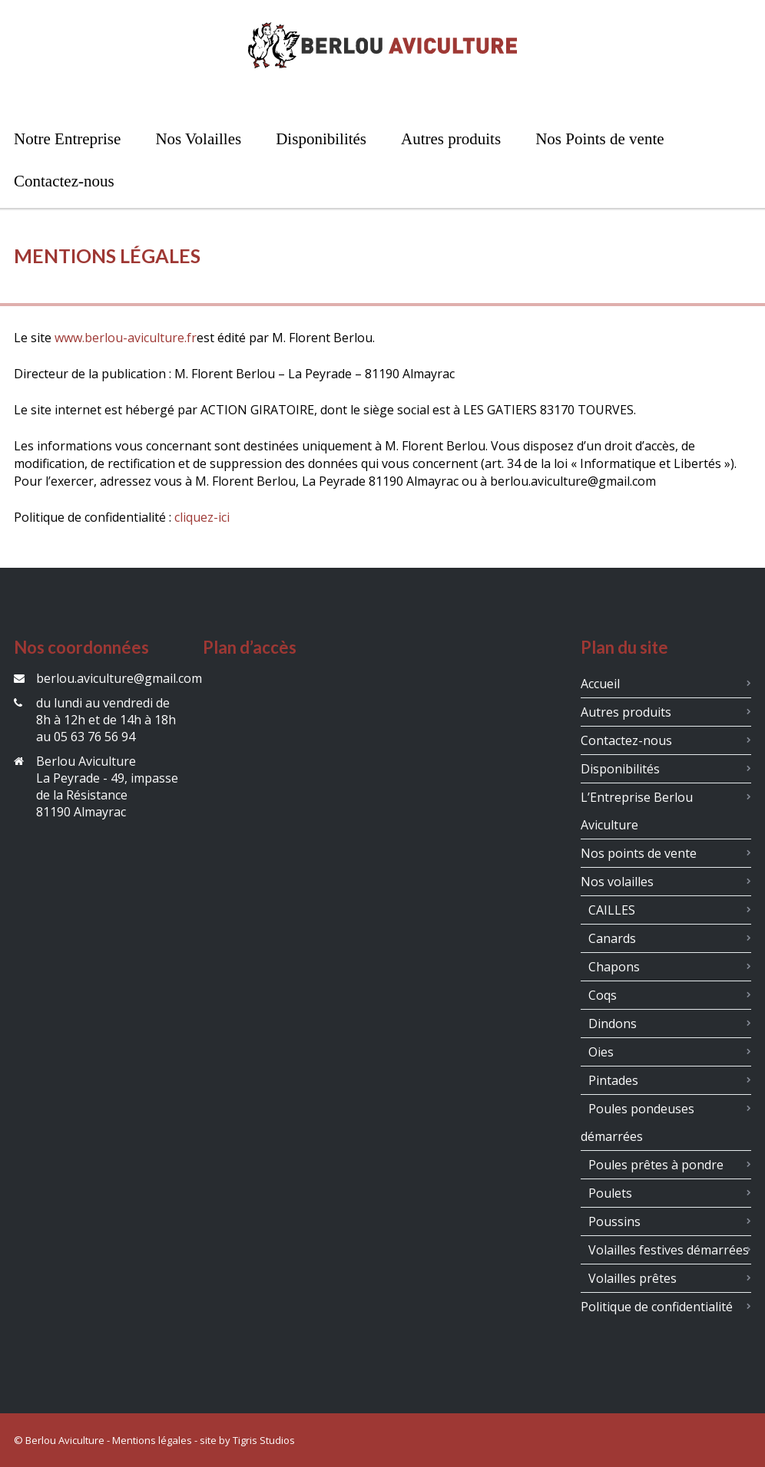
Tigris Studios (264, 1440)
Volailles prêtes (632, 1278)
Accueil (600, 683)
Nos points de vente (639, 853)
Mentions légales (152, 1440)
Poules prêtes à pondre (656, 1164)
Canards (612, 938)
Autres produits (626, 712)
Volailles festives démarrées (668, 1249)
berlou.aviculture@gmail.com (119, 678)
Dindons (612, 1023)
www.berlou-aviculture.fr (126, 337)
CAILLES (611, 910)
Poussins (614, 1221)
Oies (601, 1051)
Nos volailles (617, 881)
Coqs (602, 995)
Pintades (613, 1080)
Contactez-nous (626, 740)
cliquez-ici (202, 517)
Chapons (614, 966)
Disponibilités (620, 768)
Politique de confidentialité (657, 1306)
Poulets (610, 1193)
